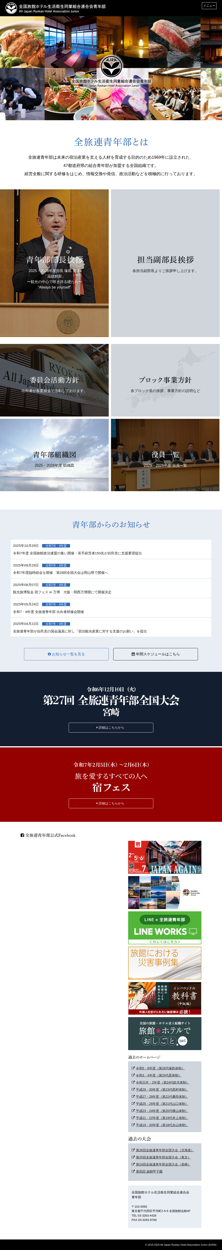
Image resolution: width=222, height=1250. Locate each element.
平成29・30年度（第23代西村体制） (160, 1089)
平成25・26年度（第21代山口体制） (160, 1104)
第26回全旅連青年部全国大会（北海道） (163, 1150)
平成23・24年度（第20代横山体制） (160, 1111)
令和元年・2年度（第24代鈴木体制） (160, 1082)
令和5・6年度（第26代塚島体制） (158, 1068)
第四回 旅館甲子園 (147, 1171)
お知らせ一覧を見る (66, 654)
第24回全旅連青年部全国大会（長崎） (161, 1164)
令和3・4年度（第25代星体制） (156, 1075)
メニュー (209, 5)
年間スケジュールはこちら (156, 654)
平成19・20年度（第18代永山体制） (160, 1125)
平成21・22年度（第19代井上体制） (160, 1118)
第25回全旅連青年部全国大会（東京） (161, 1157)
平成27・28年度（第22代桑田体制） (160, 1096)
